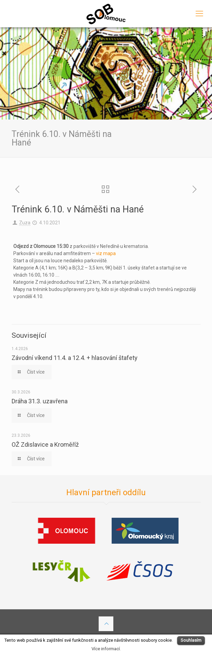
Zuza (24, 222)
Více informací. (106, 648)
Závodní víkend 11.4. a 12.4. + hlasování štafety (75, 357)
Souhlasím (191, 640)
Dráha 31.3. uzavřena (40, 401)
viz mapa (106, 253)
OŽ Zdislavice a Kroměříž (45, 444)
